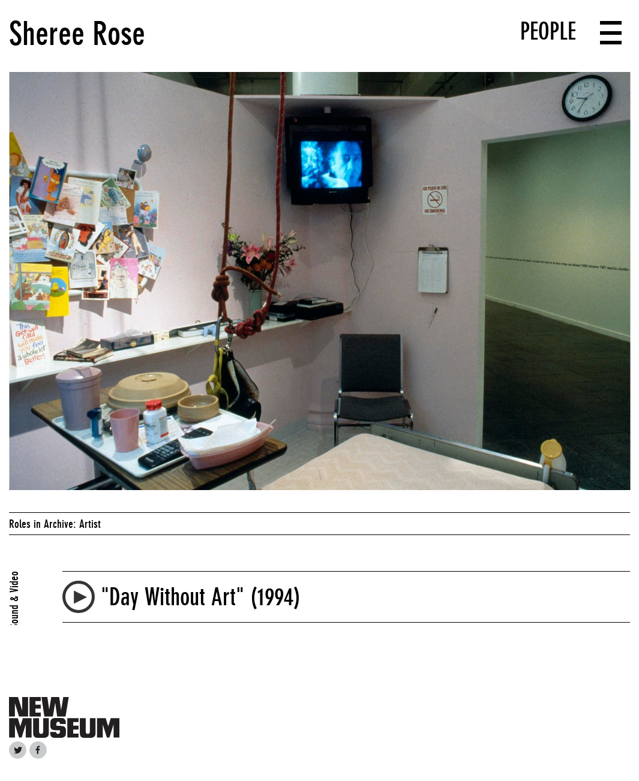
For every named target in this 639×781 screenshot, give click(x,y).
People (548, 31)
